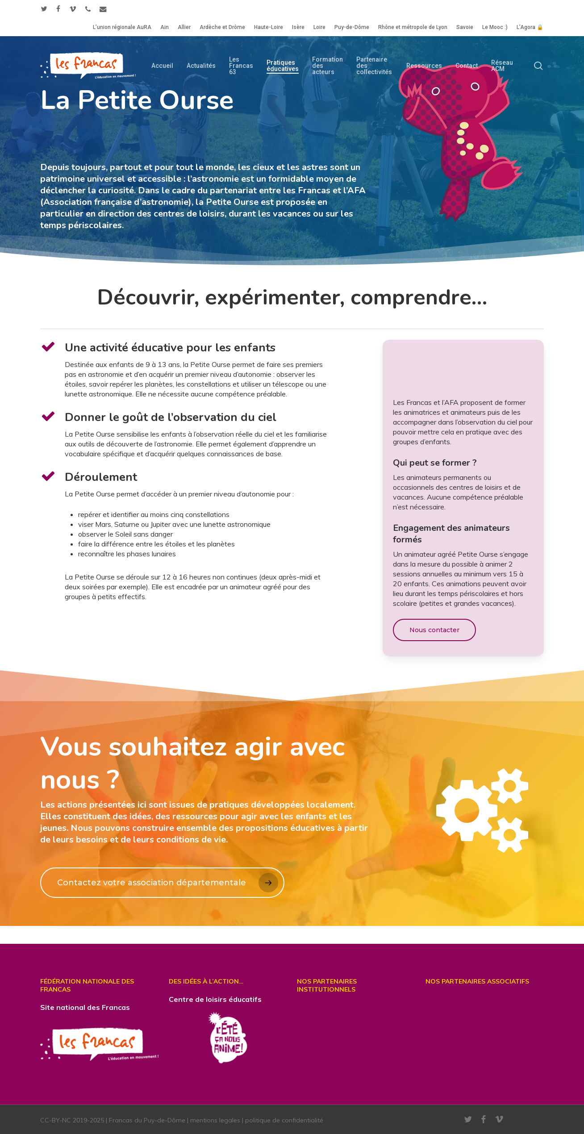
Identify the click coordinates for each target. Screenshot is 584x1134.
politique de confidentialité (284, 1120)
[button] (434, 630)
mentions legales (215, 1120)
